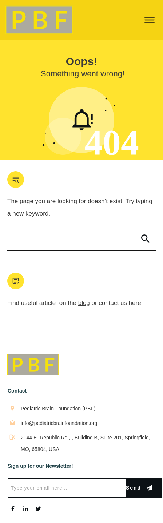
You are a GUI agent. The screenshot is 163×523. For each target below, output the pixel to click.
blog (84, 302)
